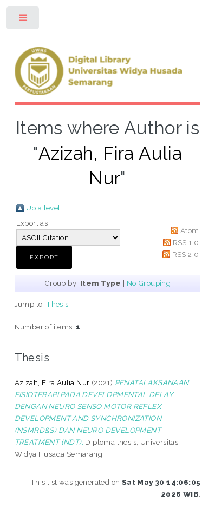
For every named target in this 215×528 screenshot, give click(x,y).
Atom (189, 230)
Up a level (43, 207)
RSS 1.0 (186, 242)
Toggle (23, 20)
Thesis (57, 304)
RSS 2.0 (185, 254)
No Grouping (149, 283)
